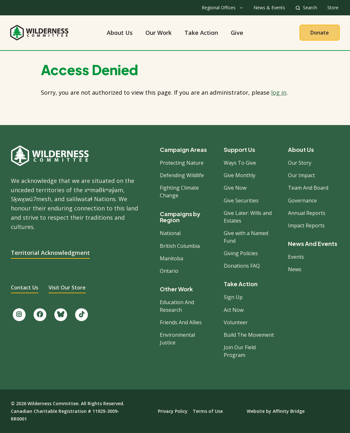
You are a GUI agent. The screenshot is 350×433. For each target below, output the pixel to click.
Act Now (234, 309)
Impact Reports (306, 225)
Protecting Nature (182, 162)
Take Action (201, 32)
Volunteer (236, 322)
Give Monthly (239, 175)
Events (296, 256)
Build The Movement (249, 334)
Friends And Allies (181, 322)
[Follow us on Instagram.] (19, 314)
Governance (302, 200)
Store (332, 7)
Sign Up (233, 297)
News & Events (269, 7)
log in (278, 92)
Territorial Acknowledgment (50, 252)
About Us (120, 32)
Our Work (158, 32)
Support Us (239, 149)
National (170, 233)
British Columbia (180, 245)
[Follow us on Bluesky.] (60, 314)
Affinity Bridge (289, 411)
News (294, 269)
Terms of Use (208, 411)
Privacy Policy (173, 411)
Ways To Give (240, 162)
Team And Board (308, 187)
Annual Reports (306, 212)
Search (310, 7)
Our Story (299, 162)
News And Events (312, 243)
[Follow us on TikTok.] (81, 314)
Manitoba (171, 258)
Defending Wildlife (182, 175)
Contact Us (24, 287)
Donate (319, 32)
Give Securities (241, 200)
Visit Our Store (67, 287)
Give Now (235, 187)
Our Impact (301, 175)
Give (237, 32)
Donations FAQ (242, 265)
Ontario (169, 270)
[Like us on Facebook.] (40, 314)
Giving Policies (241, 253)
